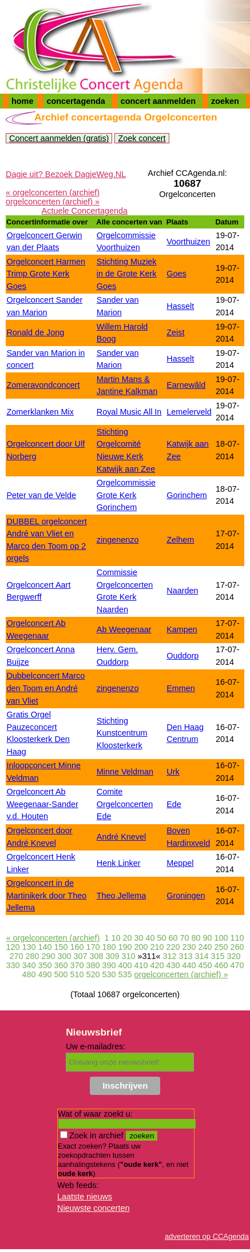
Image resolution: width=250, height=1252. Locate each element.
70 (184, 937)
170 (93, 947)
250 (221, 947)
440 (189, 965)
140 (44, 947)
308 (96, 956)
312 (170, 956)
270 (16, 956)
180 (109, 947)
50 (161, 937)
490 (44, 974)
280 (32, 956)
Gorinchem (186, 495)
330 (12, 965)
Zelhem (180, 539)
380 (93, 965)
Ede (173, 804)
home (22, 101)
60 (172, 937)
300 (64, 956)
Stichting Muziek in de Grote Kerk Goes (127, 274)
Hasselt (180, 306)
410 (141, 965)
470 (237, 965)
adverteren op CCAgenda (207, 1236)
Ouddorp (182, 655)
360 (61, 965)
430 (173, 965)
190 (125, 947)
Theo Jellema (121, 895)
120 (12, 947)
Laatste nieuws (84, 1196)
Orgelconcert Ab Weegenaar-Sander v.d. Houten (42, 804)
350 (44, 965)
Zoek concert (141, 138)
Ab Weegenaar (124, 629)
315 (218, 956)
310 (129, 956)
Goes (176, 273)
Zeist (175, 332)
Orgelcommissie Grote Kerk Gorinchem (126, 495)
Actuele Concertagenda (85, 210)
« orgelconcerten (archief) (53, 192)
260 (237, 947)
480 (28, 974)
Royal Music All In (129, 411)
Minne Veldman (125, 771)
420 (157, 965)
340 (28, 965)
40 (149, 937)
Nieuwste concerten (93, 1208)
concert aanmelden (158, 101)
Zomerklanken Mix (40, 411)
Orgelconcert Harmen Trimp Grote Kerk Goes (45, 274)
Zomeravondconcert (43, 385)
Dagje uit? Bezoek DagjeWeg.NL (66, 174)
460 (221, 965)
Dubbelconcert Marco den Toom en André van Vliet (45, 688)
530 (109, 974)
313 (186, 956)
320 (234, 956)
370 (77, 965)
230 (189, 947)
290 (48, 956)
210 (157, 947)
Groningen (185, 895)
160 (77, 947)
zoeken (225, 101)
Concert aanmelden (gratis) (59, 138)
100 (221, 937)
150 (61, 947)
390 (109, 965)
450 (205, 965)
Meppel (179, 863)
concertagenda (75, 101)
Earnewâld (185, 385)
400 (125, 965)
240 (205, 947)
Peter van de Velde (41, 495)
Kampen (181, 629)
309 (112, 956)
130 (28, 947)
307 (80, 956)
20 (127, 937)
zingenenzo (118, 539)
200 (141, 947)
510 (77, 974)
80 (196, 937)
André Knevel (121, 836)
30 (138, 937)
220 (173, 947)
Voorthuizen (188, 241)
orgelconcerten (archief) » (53, 201)
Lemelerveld (188, 411)
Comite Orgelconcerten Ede (125, 804)
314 (202, 956)
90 (207, 937)
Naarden (182, 590)
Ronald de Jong (35, 332)
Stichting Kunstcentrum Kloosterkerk (122, 733)
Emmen (180, 688)
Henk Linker (119, 863)
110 (237, 937)
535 (125, 974)
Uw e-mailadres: (95, 1046)
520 (93, 974)
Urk (172, 771)
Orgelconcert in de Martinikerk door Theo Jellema (46, 895)
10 (115, 937)
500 (61, 974)
